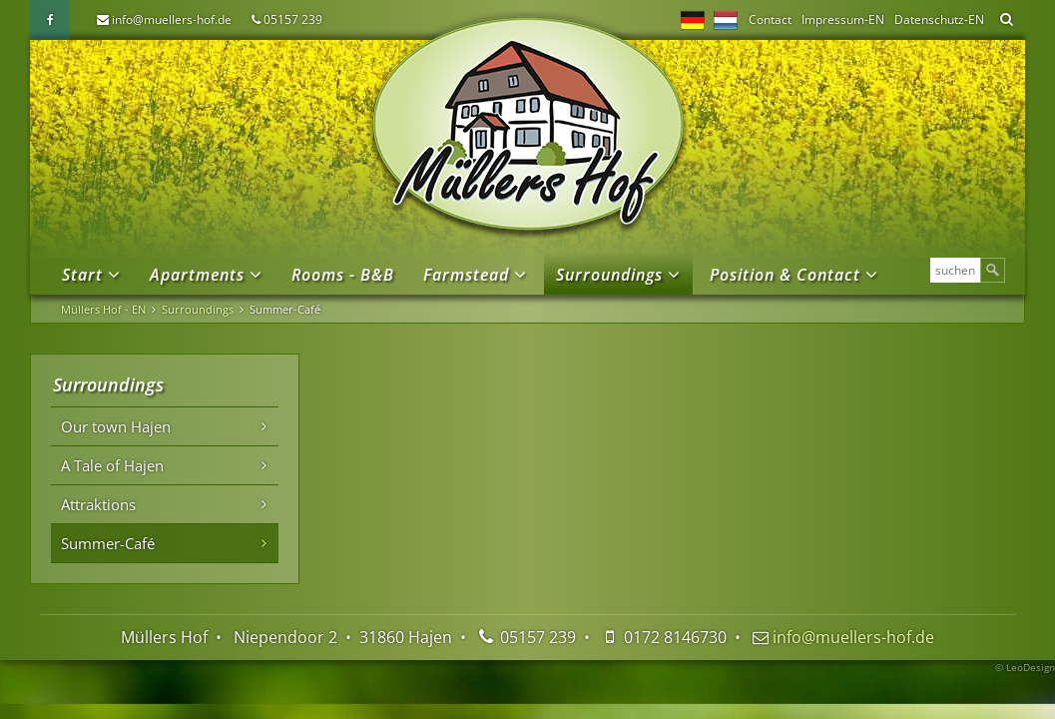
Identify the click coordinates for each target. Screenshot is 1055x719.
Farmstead (466, 275)
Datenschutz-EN (939, 19)
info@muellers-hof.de (172, 19)
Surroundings (609, 275)
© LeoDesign (1025, 667)
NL (726, 20)
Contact (770, 19)
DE (693, 20)
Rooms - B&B (342, 275)
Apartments (197, 275)
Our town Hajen (116, 426)
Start (82, 275)
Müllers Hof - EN (103, 309)
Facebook (50, 20)
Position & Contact (785, 275)
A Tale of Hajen (112, 465)
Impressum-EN (842, 19)
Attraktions (98, 504)
